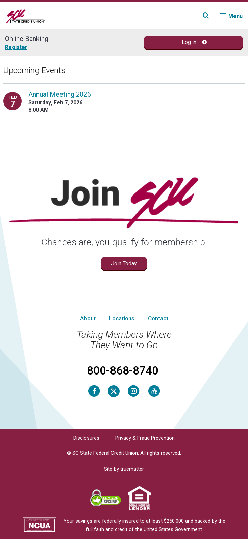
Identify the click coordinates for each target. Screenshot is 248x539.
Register (16, 47)
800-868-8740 (122, 370)
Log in (194, 42)
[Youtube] (154, 391)
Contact (158, 318)
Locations (121, 318)
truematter (132, 469)
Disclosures (86, 438)
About (88, 318)
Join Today (124, 263)
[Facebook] (94, 391)
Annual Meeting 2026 (59, 94)
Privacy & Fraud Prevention (145, 438)
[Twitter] (114, 391)
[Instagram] (133, 391)
